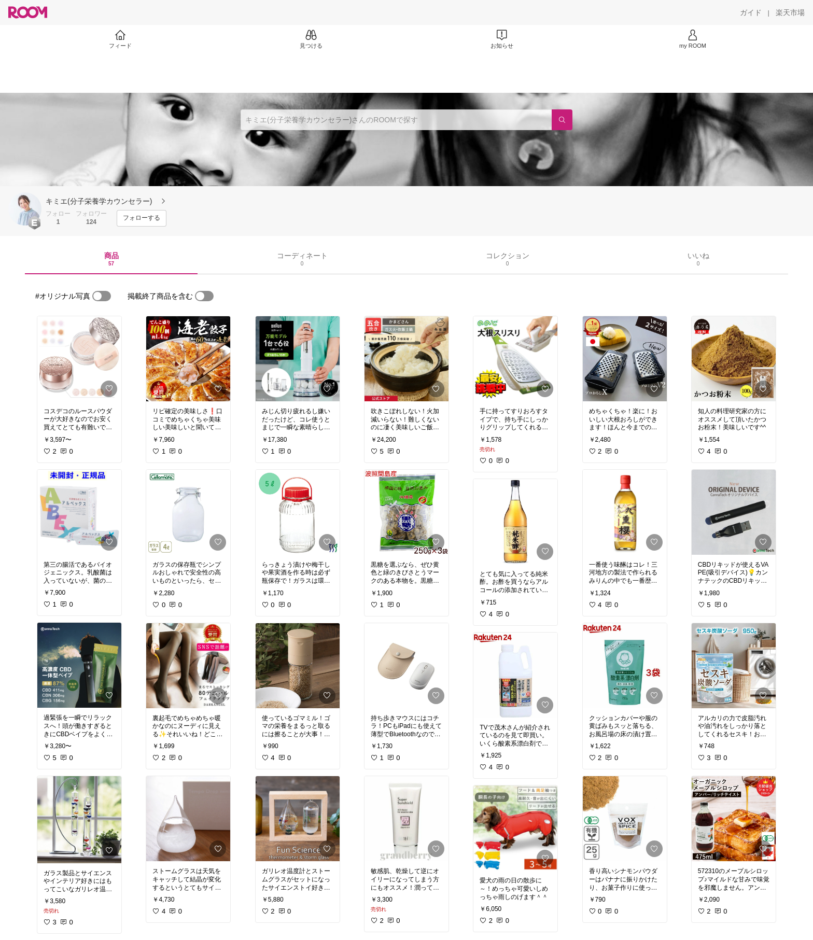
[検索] (562, 119)
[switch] (101, 296)
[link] (79, 358)
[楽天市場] (790, 12)
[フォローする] (141, 218)
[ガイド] (751, 12)
